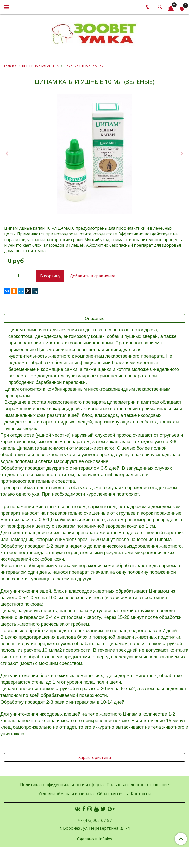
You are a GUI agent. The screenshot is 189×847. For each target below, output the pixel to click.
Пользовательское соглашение (138, 784)
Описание (94, 318)
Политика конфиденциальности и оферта (62, 784)
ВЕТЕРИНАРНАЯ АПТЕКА (40, 66)
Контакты (141, 793)
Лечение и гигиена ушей (84, 66)
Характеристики (94, 757)
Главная (10, 66)
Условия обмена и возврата (66, 793)
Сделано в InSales (94, 839)
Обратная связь (112, 793)
